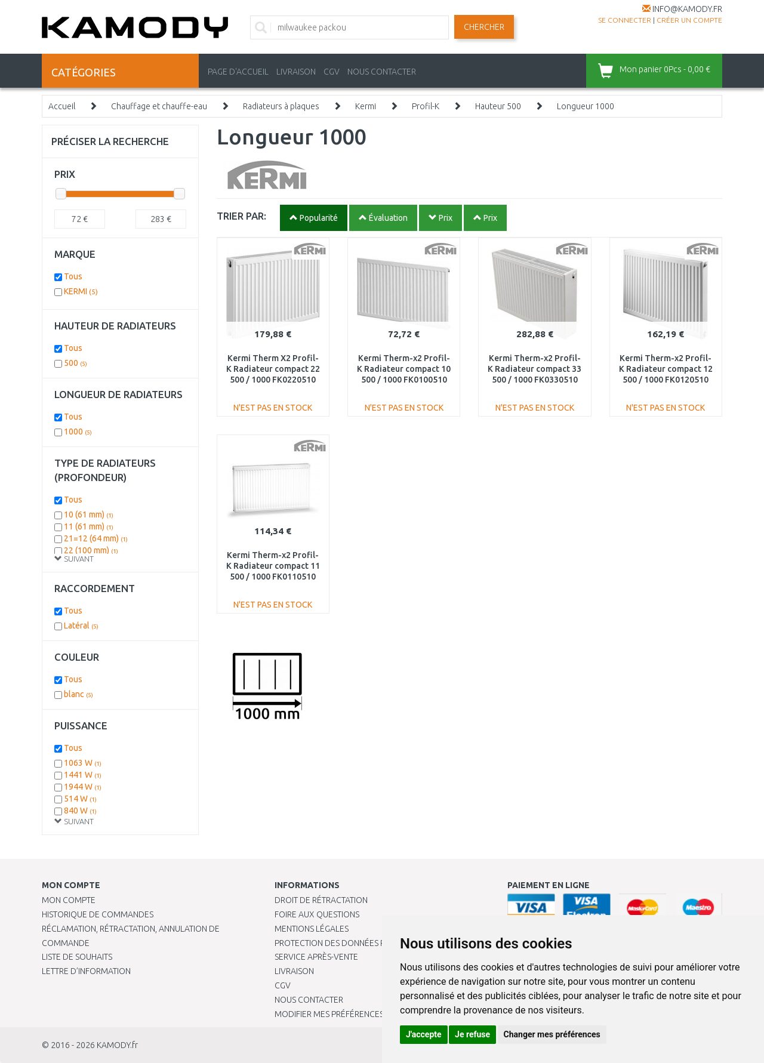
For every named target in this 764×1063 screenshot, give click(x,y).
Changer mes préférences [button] (552, 1034)
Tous (73, 276)
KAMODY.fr (117, 1045)
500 (75, 363)
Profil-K (425, 106)
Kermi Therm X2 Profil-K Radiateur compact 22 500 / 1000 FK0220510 (273, 368)
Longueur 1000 (585, 106)
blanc (78, 694)
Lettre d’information (86, 971)
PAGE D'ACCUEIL (238, 71)
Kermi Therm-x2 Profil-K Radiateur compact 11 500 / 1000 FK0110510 (273, 565)
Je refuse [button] (472, 1034)
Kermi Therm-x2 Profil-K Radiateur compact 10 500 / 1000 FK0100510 (404, 368)
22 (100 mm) (91, 550)
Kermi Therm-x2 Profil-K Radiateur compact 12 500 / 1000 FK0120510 (666, 368)
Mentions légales (312, 928)
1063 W (82, 763)
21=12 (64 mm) (96, 538)
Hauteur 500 (498, 106)
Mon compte (69, 900)
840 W (80, 810)
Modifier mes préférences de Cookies (353, 1014)
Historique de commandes (97, 914)
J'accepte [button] (424, 1034)
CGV (332, 71)
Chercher (484, 27)
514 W (80, 798)
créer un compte (689, 20)
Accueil (61, 106)
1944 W (82, 786)
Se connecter (624, 20)
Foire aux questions (317, 914)
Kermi (365, 106)
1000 (78, 431)
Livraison (294, 971)
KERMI (81, 291)
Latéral (81, 625)
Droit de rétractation (321, 900)
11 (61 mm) (88, 526)
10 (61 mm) (88, 514)
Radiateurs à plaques (281, 106)
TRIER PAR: (241, 215)
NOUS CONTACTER (381, 71)
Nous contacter (309, 1000)
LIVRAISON (296, 71)
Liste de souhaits (77, 957)
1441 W (82, 774)
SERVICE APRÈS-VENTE (316, 957)
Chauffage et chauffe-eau (159, 106)
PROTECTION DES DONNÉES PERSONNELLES (356, 943)
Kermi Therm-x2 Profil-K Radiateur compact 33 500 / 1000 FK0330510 (534, 368)
